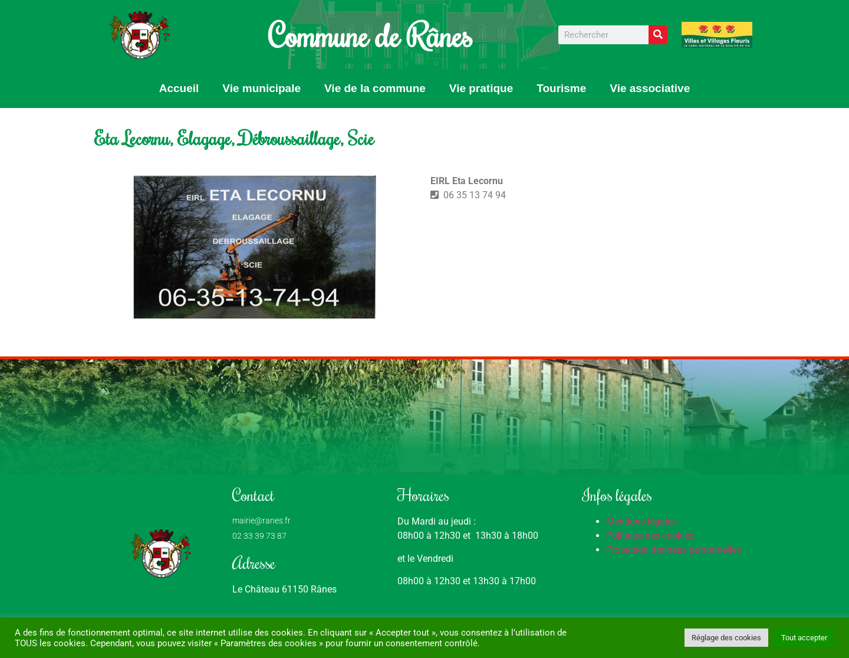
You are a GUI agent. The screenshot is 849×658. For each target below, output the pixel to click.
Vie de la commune (375, 88)
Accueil (179, 88)
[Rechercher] (658, 34)
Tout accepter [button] (804, 637)
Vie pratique (481, 88)
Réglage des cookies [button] (726, 637)
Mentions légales (641, 521)
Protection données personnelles (673, 549)
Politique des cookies (650, 535)
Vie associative (650, 88)
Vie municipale (261, 88)
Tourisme (561, 88)
